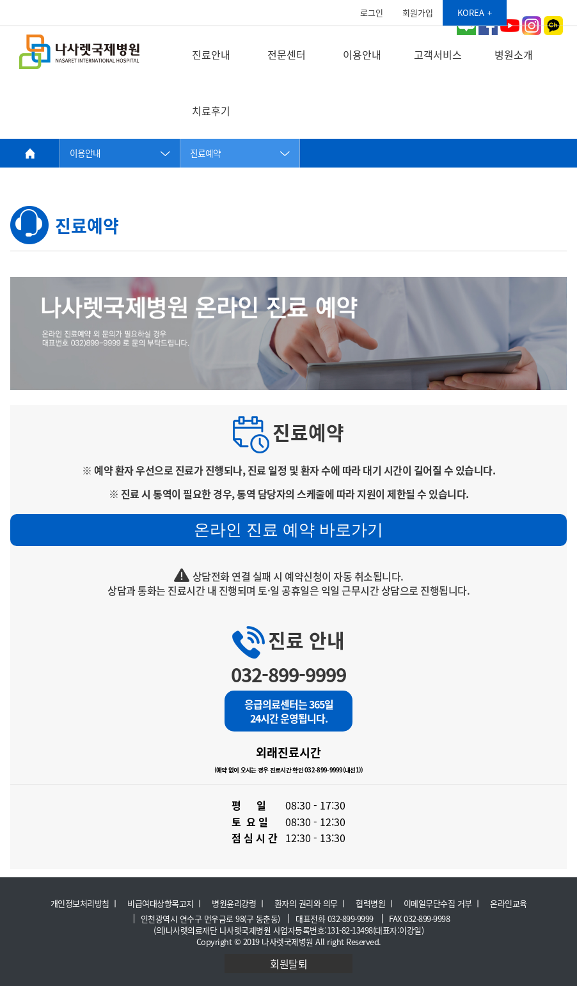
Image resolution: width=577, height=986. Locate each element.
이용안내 (362, 54)
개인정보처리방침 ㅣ (85, 903)
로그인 (371, 12)
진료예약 (205, 152)
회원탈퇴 (288, 963)
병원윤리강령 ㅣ (238, 903)
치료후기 (211, 110)
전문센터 (286, 54)
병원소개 (513, 54)
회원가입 (417, 12)
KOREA (470, 12)
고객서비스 (438, 54)
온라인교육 (508, 903)
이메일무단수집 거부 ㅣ (443, 903)
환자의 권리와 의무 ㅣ (310, 903)
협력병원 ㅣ (375, 903)
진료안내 (211, 54)
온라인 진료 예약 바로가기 (288, 529)
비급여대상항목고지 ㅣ (165, 903)
